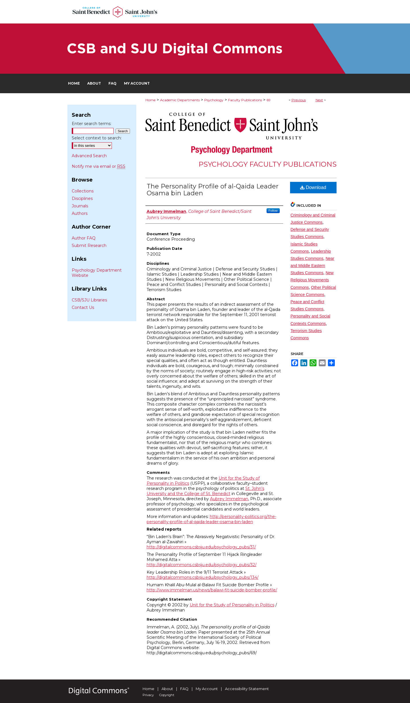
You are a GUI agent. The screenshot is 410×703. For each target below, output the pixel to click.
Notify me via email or (98, 166)
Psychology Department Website (97, 273)
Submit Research (89, 245)
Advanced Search (89, 155)
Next (319, 100)
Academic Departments (180, 100)
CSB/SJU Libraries (89, 300)
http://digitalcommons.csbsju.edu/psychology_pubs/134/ (203, 577)
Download (313, 187)
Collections (83, 191)
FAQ (184, 688)
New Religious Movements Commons (312, 279)
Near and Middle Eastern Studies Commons (313, 265)
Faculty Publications (245, 100)
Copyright (166, 695)
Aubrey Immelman (229, 498)
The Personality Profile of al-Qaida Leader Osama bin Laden (213, 189)
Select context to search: (97, 138)
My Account (207, 688)
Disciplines (82, 198)
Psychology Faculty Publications (268, 164)
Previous (299, 100)
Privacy (148, 695)
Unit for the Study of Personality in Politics (232, 604)
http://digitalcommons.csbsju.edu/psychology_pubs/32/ (202, 564)
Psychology (214, 100)
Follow (273, 210)
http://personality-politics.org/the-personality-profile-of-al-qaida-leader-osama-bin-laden (211, 519)
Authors (80, 213)
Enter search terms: (91, 123)
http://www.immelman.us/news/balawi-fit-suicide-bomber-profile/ (212, 590)
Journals (80, 206)
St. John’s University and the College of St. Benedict (205, 491)
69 (269, 100)
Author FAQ (84, 238)
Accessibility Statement (247, 688)
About (167, 688)
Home (150, 100)
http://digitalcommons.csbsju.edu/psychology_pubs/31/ (201, 547)
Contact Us (83, 307)
